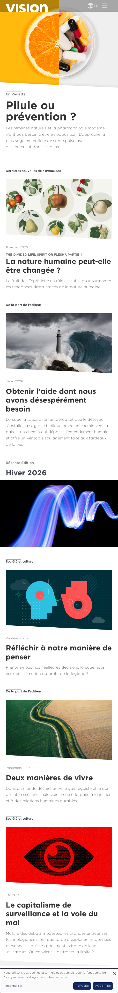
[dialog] (59, 980)
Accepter (103, 985)
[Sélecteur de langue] (90, 6)
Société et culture (19, 561)
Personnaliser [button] (12, 985)
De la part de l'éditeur (23, 305)
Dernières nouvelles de (33, 171)
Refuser (82, 985)
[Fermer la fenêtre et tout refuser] (114, 971)
